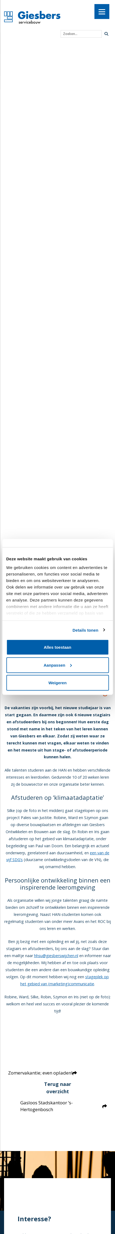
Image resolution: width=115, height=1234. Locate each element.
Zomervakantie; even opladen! (42, 1073)
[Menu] (101, 11)
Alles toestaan (57, 647)
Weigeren (57, 682)
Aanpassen (58, 665)
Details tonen (85, 630)
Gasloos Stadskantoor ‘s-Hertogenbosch (63, 1106)
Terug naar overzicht (57, 1088)
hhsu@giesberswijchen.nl (56, 955)
